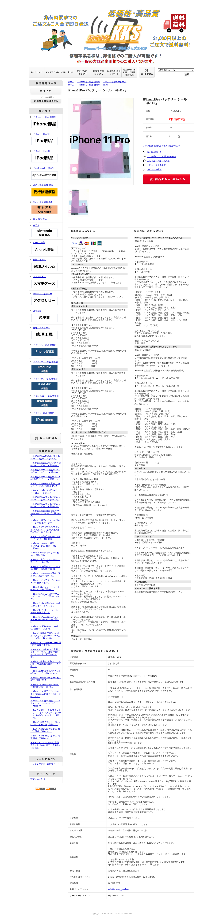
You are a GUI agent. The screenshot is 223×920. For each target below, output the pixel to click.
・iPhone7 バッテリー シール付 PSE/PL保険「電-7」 (45, 678)
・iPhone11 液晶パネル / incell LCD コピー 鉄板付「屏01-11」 (45, 521)
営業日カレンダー (38, 779)
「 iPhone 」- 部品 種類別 (45, 122)
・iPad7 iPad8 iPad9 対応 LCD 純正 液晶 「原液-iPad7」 (45, 737)
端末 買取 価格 (40, 219)
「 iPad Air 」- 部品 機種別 (45, 384)
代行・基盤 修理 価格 (45, 191)
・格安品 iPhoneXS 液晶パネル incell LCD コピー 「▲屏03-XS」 (45, 464)
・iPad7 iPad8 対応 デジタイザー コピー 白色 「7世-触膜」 (45, 537)
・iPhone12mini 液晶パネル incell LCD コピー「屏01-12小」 (45, 604)
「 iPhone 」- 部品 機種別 (45, 350)
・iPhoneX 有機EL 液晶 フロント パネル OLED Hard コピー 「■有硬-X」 (45, 664)
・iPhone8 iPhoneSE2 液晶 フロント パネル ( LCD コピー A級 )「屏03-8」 (45, 546)
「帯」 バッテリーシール (114, 81)
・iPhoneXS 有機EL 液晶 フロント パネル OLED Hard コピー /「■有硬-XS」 (45, 703)
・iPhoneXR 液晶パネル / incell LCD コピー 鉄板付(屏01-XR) (45, 567)
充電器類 (45, 316)
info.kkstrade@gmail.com (119, 889)
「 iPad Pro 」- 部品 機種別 (45, 367)
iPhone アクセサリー (45, 299)
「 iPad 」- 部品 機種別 (45, 418)
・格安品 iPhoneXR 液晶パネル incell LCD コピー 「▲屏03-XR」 (45, 471)
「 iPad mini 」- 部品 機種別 (45, 401)
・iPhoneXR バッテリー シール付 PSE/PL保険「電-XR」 (44, 685)
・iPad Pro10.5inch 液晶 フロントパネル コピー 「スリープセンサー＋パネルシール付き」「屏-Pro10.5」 (45, 714)
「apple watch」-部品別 (45, 173)
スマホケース (45, 282)
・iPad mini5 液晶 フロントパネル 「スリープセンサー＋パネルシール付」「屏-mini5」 (45, 635)
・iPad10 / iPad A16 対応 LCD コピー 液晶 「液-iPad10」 (45, 491)
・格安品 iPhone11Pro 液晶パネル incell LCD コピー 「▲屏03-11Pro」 (45, 513)
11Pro (105, 85)
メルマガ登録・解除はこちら (45, 764)
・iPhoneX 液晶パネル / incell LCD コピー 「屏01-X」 (45, 560)
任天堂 (45, 231)
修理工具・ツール (45, 333)
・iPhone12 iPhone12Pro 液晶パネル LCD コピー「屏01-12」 (45, 574)
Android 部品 (45, 248)
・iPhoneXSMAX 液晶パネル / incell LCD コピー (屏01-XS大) (45, 672)
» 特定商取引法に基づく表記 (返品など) (161, 146)
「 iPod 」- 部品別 (45, 156)
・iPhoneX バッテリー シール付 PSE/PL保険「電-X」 (45, 611)
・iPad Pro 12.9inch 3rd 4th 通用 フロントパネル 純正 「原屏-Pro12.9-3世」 (45, 745)
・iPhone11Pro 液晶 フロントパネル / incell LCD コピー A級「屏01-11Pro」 (45, 694)
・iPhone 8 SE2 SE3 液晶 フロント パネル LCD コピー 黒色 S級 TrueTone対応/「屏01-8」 (44, 529)
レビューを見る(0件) (156, 165)
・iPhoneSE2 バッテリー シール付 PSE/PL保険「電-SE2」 (45, 588)
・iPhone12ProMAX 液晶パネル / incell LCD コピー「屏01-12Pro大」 (45, 596)
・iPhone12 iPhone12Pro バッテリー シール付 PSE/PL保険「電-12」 (45, 619)
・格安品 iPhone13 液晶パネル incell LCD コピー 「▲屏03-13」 (45, 505)
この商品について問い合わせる (161, 156)
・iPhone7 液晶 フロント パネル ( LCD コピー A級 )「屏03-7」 (45, 723)
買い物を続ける (154, 152)
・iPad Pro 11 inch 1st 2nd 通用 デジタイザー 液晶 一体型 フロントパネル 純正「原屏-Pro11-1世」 (45, 653)
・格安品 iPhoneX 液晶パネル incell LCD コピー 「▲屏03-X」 (45, 457)
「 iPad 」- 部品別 (45, 139)
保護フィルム (45, 265)
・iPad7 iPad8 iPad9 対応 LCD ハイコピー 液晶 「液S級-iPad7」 (45, 484)
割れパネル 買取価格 (45, 207)
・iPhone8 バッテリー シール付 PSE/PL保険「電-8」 (45, 554)
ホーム (71, 81)
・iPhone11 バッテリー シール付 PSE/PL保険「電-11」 (45, 581)
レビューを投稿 (154, 169)
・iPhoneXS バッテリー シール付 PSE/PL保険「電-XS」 (45, 643)
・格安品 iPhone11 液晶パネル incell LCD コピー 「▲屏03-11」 (45, 478)
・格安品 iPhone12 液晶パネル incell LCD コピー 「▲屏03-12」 (45, 498)
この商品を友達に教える (158, 160)
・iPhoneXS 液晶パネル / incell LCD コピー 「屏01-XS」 (45, 627)
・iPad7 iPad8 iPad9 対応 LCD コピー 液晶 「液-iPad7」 (45, 730)
